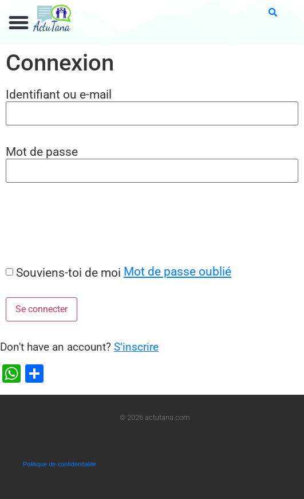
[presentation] (87, 223)
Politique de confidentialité (59, 464)
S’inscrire (136, 346)
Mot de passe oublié (177, 271)
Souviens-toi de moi (68, 272)
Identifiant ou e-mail (59, 94)
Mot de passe (42, 152)
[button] (19, 23)
